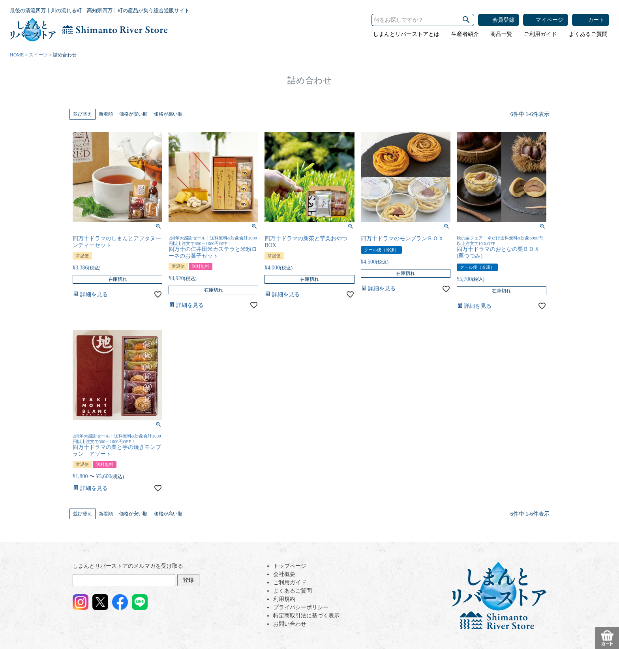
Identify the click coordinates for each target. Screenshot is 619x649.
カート (596, 20)
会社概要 (284, 574)
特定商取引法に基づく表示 (306, 616)
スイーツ (38, 55)
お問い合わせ (289, 624)
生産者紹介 (465, 34)
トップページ (289, 566)
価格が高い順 (168, 114)
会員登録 (503, 20)
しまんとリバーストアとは (406, 34)
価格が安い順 (133, 114)
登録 (188, 580)
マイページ (549, 20)
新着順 (106, 114)
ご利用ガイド (540, 34)
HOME (17, 55)
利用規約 (284, 599)
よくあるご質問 (588, 34)
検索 (466, 20)
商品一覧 (501, 34)
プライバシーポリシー (300, 607)
